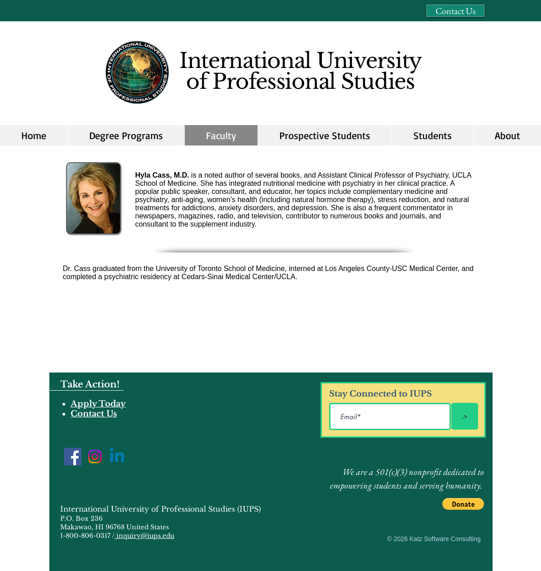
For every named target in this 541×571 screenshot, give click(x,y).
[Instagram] (95, 456)
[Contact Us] (455, 11)
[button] (325, 135)
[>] (464, 416)
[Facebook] (72, 456)
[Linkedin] (117, 456)
